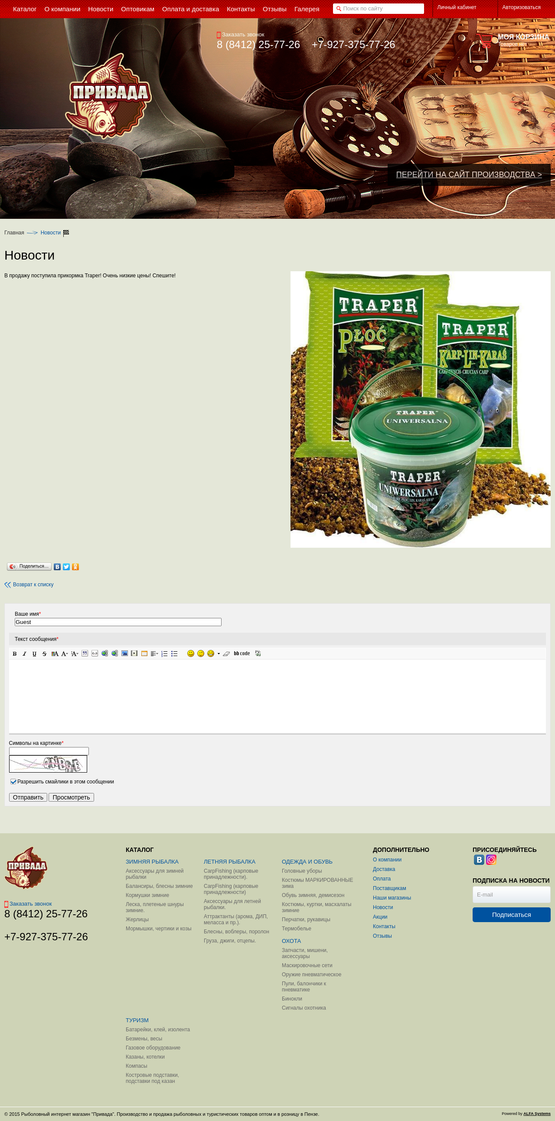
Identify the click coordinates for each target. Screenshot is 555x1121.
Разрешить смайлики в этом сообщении (65, 782)
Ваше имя (28, 614)
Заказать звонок (240, 34)
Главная (14, 233)
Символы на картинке (36, 743)
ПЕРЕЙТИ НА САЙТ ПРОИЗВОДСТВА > (469, 174)
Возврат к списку (29, 585)
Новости (51, 233)
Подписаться (511, 914)
